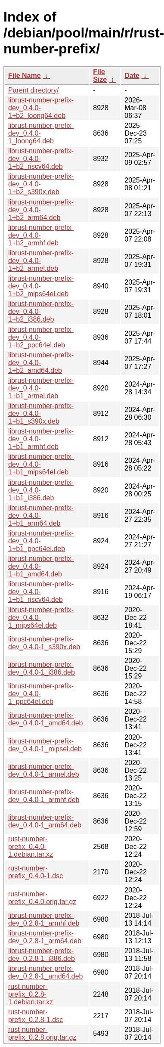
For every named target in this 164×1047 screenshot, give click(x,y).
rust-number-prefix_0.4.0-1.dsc (35, 872)
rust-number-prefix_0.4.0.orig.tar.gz (42, 897)
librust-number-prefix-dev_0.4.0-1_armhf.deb (43, 795)
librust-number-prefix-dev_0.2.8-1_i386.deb (41, 954)
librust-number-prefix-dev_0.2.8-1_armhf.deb (43, 919)
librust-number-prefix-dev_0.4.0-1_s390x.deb (44, 643)
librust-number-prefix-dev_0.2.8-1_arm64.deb (44, 937)
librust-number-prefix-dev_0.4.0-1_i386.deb (41, 668)
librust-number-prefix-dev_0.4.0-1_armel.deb (43, 770)
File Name (24, 75)
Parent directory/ (33, 90)
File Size (100, 75)
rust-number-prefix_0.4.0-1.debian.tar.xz (30, 846)
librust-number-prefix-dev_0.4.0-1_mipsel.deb (45, 745)
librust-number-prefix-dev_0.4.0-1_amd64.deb (45, 719)
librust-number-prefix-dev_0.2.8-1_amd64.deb (45, 972)
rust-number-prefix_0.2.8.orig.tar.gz (42, 1033)
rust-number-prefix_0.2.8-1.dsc (35, 1015)
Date (131, 75)
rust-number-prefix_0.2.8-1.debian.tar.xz (30, 994)
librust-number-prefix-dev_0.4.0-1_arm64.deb (44, 821)
